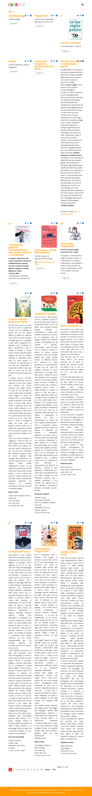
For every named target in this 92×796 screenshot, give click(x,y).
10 (41, 770)
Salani (12, 61)
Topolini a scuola (45, 313)
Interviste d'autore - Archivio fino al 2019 (44, 64)
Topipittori (41, 15)
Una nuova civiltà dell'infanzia (45, 251)
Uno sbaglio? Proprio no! (43, 550)
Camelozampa (17, 15)
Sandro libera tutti (69, 553)
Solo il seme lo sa (71, 325)
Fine (54, 770)
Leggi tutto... (14, 23)
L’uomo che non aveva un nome (18, 320)
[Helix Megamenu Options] (82, 4)
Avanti (47, 770)
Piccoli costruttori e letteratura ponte (72, 63)
